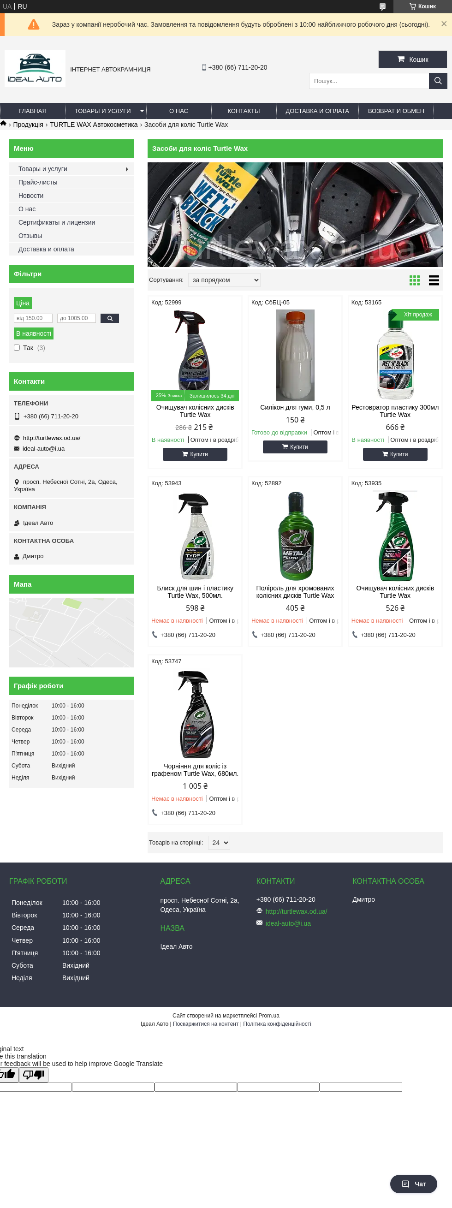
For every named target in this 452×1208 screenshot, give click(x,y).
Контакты (243, 110)
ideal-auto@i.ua (44, 448)
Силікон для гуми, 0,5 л (295, 407)
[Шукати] (438, 81)
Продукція (28, 124)
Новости (30, 195)
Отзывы (30, 235)
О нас (178, 110)
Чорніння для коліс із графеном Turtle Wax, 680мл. (195, 769)
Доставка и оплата (317, 110)
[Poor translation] (33, 1075)
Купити (199, 454)
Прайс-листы (38, 182)
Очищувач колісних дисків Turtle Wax (195, 411)
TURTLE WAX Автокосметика (93, 124)
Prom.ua (269, 1015)
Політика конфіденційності (277, 1024)
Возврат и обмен (396, 110)
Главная (33, 110)
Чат (413, 1184)
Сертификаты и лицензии (56, 222)
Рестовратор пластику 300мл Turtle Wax (395, 411)
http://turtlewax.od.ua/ (51, 437)
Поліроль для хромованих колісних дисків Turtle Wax (295, 591)
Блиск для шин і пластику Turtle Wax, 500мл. (195, 591)
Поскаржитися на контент (205, 1024)
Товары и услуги (103, 110)
